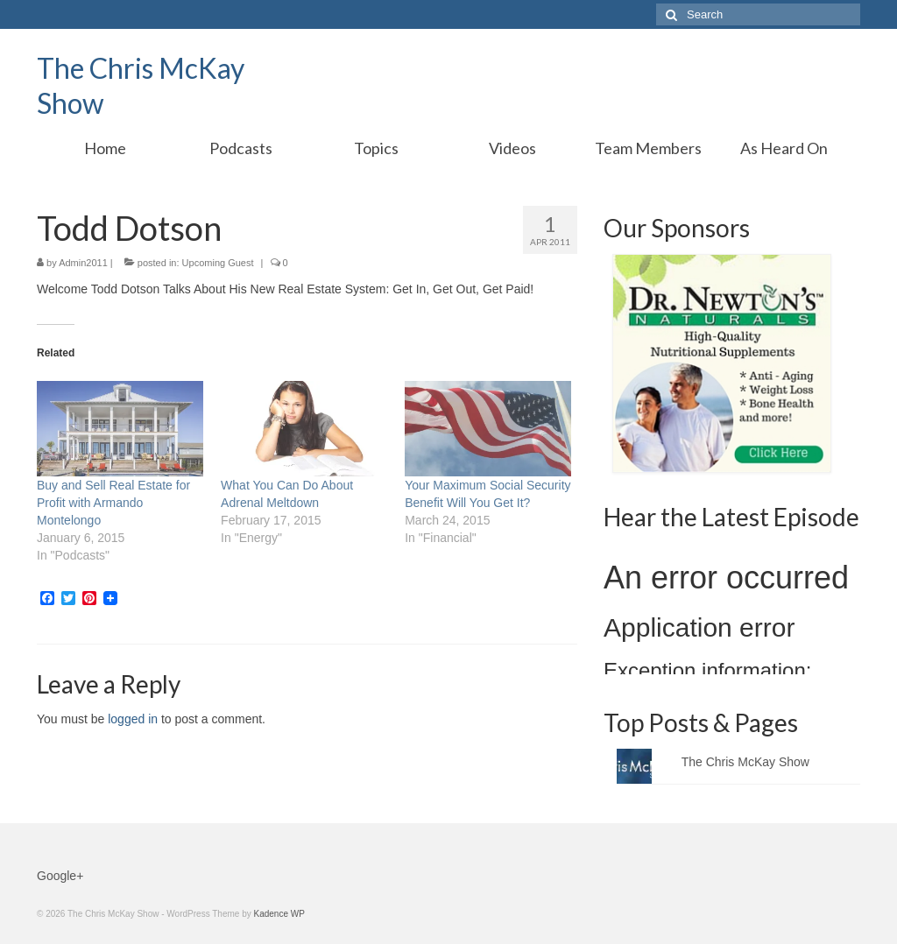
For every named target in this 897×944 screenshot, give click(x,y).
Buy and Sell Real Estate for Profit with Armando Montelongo (113, 502)
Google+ (60, 876)
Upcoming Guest (218, 262)
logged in (133, 719)
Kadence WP (278, 914)
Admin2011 (83, 262)
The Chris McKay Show (745, 762)
